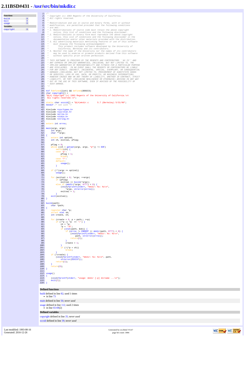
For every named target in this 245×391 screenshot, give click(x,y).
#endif (49, 123)
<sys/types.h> (65, 129)
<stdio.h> (62, 137)
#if (48, 106)
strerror (79, 224)
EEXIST (75, 308)
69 (58, 362)
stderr (81, 221)
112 (63, 359)
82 (62, 348)
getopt (70, 174)
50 (62, 355)
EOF (103, 174)
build (7, 18)
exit (53, 233)
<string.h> (63, 140)
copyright (9, 31)
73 (54, 350)
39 (63, 375)
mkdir (70, 218)
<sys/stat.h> (64, 131)
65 (54, 362)
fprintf (72, 221)
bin (54, 6)
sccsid (64, 120)
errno (63, 145)
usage (7, 24)
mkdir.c (67, 6)
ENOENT (85, 275)
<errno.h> (62, 134)
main (6, 21)
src (46, 6)
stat (62, 252)
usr (38, 6)
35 (66, 370)
